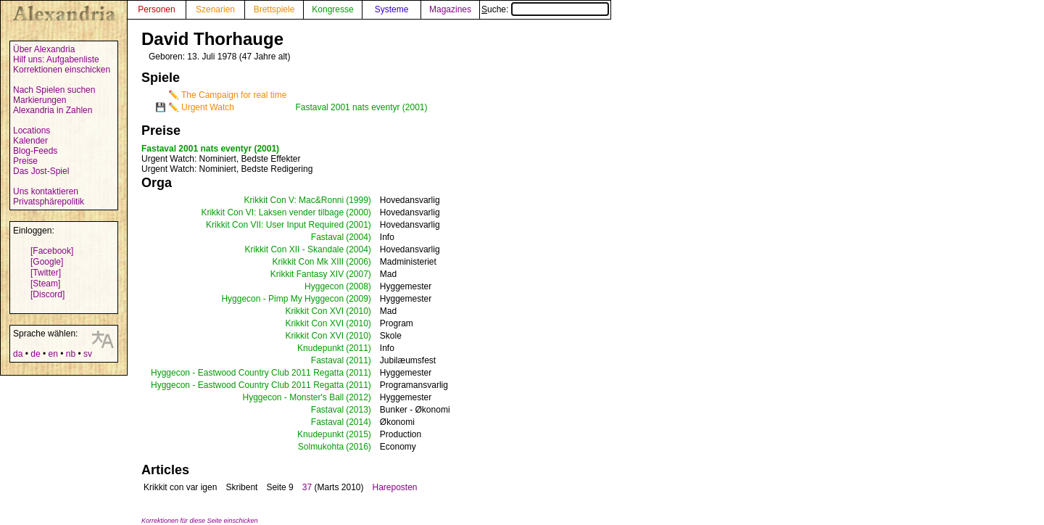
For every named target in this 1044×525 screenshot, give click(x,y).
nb (70, 354)
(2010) (358, 311)
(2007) (358, 274)
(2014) (358, 422)
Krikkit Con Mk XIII (308, 262)
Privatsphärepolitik (48, 202)
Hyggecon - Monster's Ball (293, 397)
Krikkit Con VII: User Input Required (275, 225)
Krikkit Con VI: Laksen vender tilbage (272, 212)
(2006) (358, 262)
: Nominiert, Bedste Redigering (226, 169)
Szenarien (215, 9)
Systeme (392, 9)
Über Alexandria (44, 49)
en (52, 354)
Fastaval (327, 237)
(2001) (358, 225)
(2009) (358, 299)
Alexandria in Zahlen (52, 110)
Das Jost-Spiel (41, 171)
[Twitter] (45, 273)
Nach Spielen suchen (54, 90)
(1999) (358, 200)
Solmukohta (321, 447)
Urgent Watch (207, 107)
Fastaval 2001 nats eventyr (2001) (361, 107)
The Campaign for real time (233, 95)
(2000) (358, 212)
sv (87, 354)
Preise (25, 161)
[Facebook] (51, 251)
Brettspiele (274, 9)
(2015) (358, 434)
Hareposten (394, 487)
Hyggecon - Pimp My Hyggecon (282, 299)
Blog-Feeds (35, 151)
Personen (156, 9)
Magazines (450, 9)
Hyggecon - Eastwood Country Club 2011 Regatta (247, 373)
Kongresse (332, 9)
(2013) (358, 410)
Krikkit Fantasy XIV (307, 274)
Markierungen (39, 100)
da (17, 354)
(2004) (358, 237)
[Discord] (47, 294)
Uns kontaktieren (45, 191)
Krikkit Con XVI (314, 311)
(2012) (358, 397)
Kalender (30, 141)
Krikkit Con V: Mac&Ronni (294, 200)
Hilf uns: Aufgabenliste (56, 59)
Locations (31, 130)
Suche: (545, 9)
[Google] (46, 262)
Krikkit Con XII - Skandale (294, 249)
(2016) (358, 447)
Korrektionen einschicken (61, 70)
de (35, 354)
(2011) (358, 348)
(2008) (358, 286)
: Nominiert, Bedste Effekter (220, 159)
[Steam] (45, 283)
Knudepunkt (320, 348)
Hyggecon (324, 286)
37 (307, 487)
